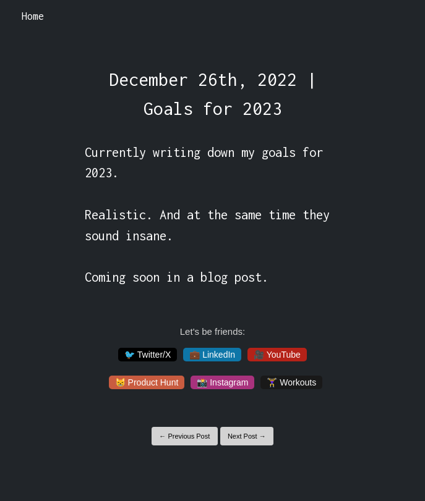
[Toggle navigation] (399, 16)
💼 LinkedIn (212, 355)
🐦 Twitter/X (147, 355)
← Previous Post (184, 436)
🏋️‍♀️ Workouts (291, 382)
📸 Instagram (222, 382)
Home (33, 16)
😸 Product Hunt (147, 382)
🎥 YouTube (277, 355)
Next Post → (247, 436)
